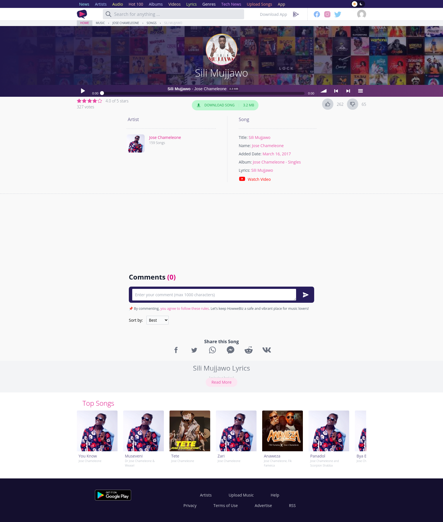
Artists (206, 495)
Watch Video (255, 178)
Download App (273, 14)
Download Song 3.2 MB (225, 105)
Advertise (263, 505)
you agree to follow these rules (184, 308)
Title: (243, 137)
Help (275, 495)
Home (84, 23)
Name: (245, 145)
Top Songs (98, 403)
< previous (336, 91)
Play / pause (83, 91)
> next (348, 91)
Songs (152, 23)
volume (324, 91)
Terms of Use (226, 505)
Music (100, 23)
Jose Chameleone (125, 23)
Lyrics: (244, 170)
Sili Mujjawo (173, 23)
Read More (221, 382)
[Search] (108, 14)
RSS (292, 505)
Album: (245, 162)
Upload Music (241, 495)
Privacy (189, 505)
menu (360, 91)
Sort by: (136, 320)
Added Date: (250, 153)
